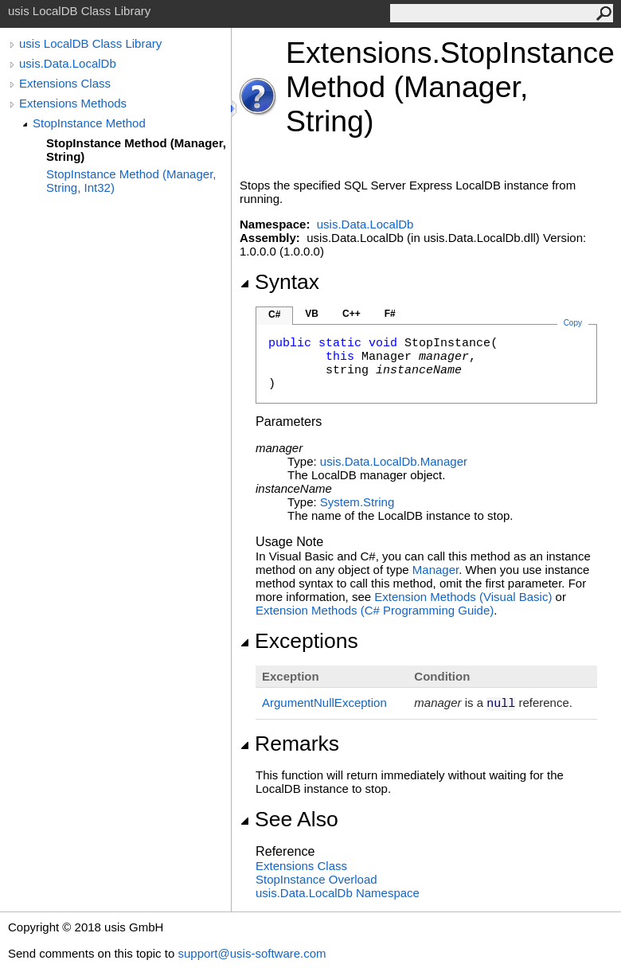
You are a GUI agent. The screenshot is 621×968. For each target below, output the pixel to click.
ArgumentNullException (324, 702)
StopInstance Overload (316, 879)
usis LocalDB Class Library (90, 43)
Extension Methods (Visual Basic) (463, 596)
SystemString (357, 502)
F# (390, 313)
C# (274, 314)
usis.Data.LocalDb (67, 63)
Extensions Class (65, 83)
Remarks (289, 743)
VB (311, 313)
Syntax (279, 282)
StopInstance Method (89, 123)
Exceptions (299, 641)
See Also (289, 819)
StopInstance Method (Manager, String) (136, 149)
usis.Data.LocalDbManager (393, 461)
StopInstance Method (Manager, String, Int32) (131, 180)
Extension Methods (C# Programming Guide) (375, 610)
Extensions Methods (73, 103)
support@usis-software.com (252, 953)
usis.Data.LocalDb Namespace (338, 893)
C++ (351, 313)
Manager (435, 569)
